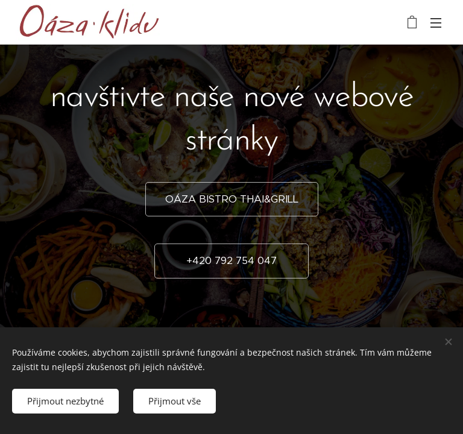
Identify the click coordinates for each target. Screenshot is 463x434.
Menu (435, 23)
